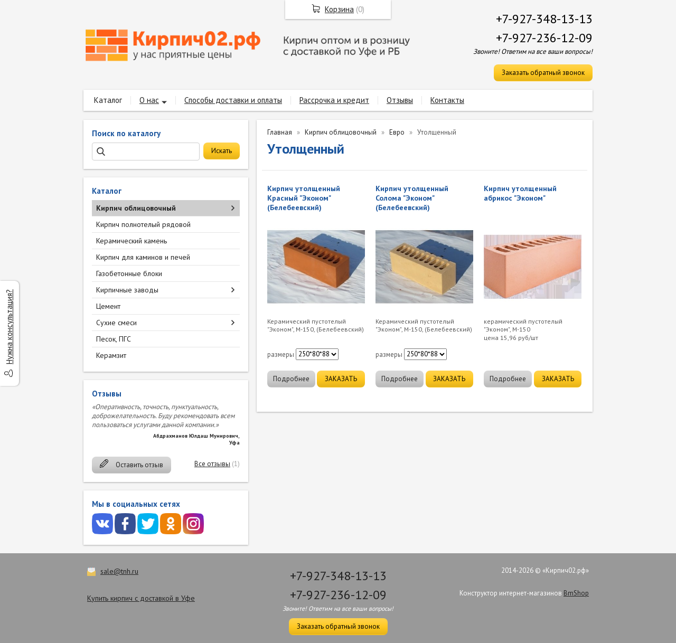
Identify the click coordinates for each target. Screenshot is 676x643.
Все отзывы (212, 463)
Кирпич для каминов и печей (143, 257)
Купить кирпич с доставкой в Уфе (141, 598)
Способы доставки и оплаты (233, 100)
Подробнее (291, 378)
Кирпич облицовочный (136, 208)
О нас (149, 100)
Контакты (447, 100)
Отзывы (400, 100)
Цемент (108, 306)
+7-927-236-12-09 (544, 38)
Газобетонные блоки (129, 273)
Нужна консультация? (9, 326)
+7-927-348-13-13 (544, 19)
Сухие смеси (116, 322)
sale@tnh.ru (119, 571)
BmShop (576, 593)
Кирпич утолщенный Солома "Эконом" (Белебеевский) (411, 198)
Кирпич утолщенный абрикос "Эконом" (520, 193)
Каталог (108, 100)
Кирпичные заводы (127, 290)
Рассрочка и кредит (334, 100)
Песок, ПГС (113, 339)
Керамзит (111, 355)
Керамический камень (131, 240)
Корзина (339, 9)
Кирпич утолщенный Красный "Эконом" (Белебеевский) (303, 198)
